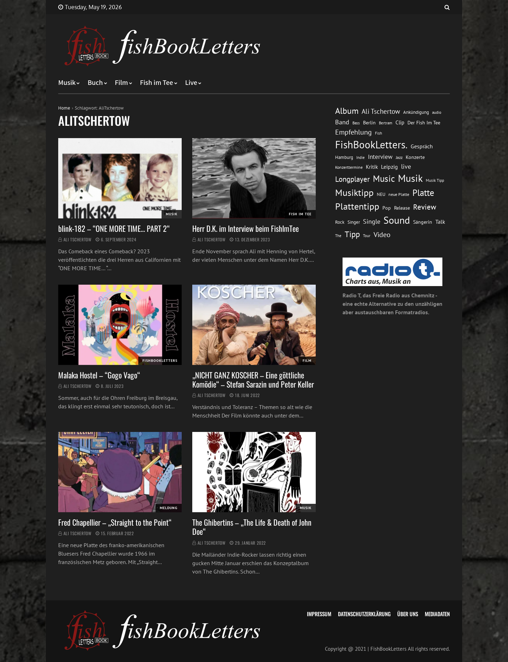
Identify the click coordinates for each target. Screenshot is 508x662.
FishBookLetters (160, 360)
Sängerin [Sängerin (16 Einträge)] (422, 222)
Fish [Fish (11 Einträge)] (378, 133)
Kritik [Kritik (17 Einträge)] (372, 166)
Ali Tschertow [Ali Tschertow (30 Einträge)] (381, 111)
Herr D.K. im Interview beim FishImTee (245, 228)
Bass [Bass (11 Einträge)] (356, 122)
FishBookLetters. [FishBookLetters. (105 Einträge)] (371, 144)
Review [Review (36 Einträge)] (424, 207)
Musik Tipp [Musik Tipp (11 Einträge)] (435, 180)
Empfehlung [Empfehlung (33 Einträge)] (353, 132)
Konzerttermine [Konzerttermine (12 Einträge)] (349, 167)
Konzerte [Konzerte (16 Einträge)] (415, 157)
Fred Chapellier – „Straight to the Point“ (114, 522)
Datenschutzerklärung (364, 614)
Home (64, 108)
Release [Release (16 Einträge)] (402, 208)
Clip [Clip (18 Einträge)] (399, 122)
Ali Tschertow (78, 239)
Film (121, 82)
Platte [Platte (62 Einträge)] (423, 192)
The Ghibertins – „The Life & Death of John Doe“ (252, 526)
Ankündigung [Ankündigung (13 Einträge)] (416, 112)
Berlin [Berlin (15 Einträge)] (369, 122)
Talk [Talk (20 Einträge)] (440, 221)
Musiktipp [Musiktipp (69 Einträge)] (354, 192)
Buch (95, 82)
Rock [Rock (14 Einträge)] (339, 222)
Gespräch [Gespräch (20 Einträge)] (422, 146)
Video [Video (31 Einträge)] (382, 234)
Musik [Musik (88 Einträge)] (410, 178)
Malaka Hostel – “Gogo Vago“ (99, 375)
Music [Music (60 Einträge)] (384, 178)
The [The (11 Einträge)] (338, 235)
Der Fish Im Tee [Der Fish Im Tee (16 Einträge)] (423, 122)
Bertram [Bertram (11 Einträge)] (385, 122)
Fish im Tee (156, 82)
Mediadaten (437, 614)
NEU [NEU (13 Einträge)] (381, 194)
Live (191, 82)
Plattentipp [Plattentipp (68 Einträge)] (357, 206)
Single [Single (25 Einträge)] (371, 221)
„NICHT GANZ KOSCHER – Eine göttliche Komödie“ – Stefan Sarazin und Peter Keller (253, 379)
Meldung (168, 508)
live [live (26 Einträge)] (406, 166)
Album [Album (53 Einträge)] (346, 110)
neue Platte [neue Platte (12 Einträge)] (398, 194)
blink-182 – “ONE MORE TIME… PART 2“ (114, 228)
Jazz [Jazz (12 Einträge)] (399, 157)
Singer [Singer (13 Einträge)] (353, 222)
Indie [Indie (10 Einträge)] (360, 157)
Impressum (319, 614)
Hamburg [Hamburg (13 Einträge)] (344, 157)
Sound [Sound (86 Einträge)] (396, 220)
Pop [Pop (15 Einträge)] (386, 208)
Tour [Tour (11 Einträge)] (366, 235)
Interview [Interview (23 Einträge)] (380, 157)
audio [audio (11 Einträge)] (436, 112)
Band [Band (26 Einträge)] (342, 122)
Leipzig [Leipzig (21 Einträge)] (389, 167)
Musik (66, 82)
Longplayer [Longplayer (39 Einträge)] (352, 179)
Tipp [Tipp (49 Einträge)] (352, 234)
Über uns (407, 614)
